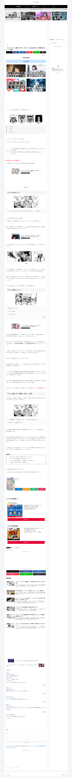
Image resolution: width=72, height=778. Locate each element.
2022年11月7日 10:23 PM (10, 697)
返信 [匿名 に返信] (44, 685)
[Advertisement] (26, 34)
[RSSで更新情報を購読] (59, 72)
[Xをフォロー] (56, 72)
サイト (7, 739)
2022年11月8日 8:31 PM (10, 706)
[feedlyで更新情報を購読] (58, 72)
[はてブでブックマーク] (23, 52)
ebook (41, 489)
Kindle (18, 489)
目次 (25, 187)
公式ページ (26, 519)
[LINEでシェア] (36, 52)
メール (7, 735)
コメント (12, 153)
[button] (43, 52)
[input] (58, 43)
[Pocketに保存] (29, 52)
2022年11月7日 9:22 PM (10, 689)
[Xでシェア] (9, 52)
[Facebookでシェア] (16, 52)
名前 (7, 731)
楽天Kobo (34, 489)
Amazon (26, 489)
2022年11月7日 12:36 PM (10, 674)
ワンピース (17, 478)
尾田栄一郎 (18, 547)
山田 (58, 66)
